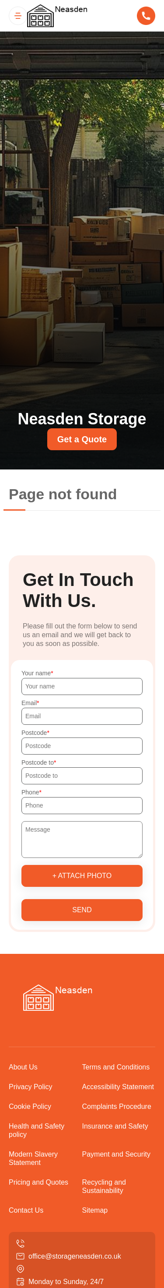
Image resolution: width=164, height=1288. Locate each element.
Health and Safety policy (36, 1130)
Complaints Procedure (116, 1106)
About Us (23, 1067)
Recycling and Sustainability (104, 1186)
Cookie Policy (30, 1106)
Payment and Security (116, 1154)
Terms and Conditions (116, 1067)
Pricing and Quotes (38, 1182)
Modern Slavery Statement (33, 1158)
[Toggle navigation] (18, 16)
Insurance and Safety (115, 1126)
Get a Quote (82, 439)
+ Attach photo (82, 875)
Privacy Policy (30, 1086)
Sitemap (95, 1210)
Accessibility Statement (118, 1086)
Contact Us (26, 1210)
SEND (81, 910)
